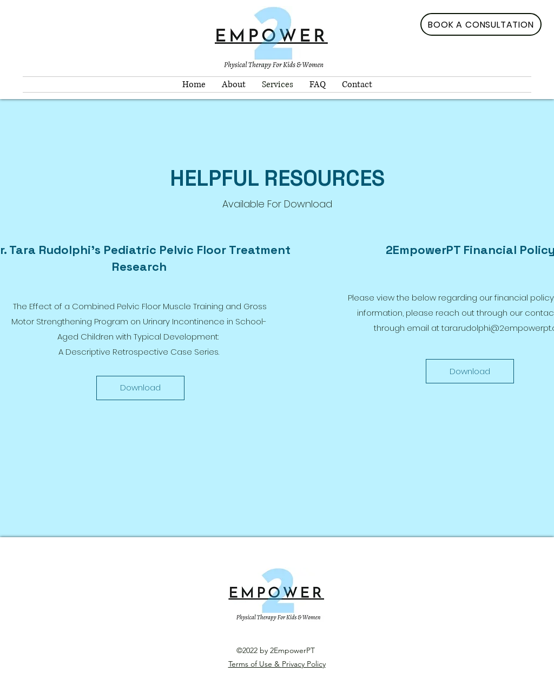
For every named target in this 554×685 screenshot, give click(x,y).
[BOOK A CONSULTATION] (481, 24)
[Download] (140, 388)
